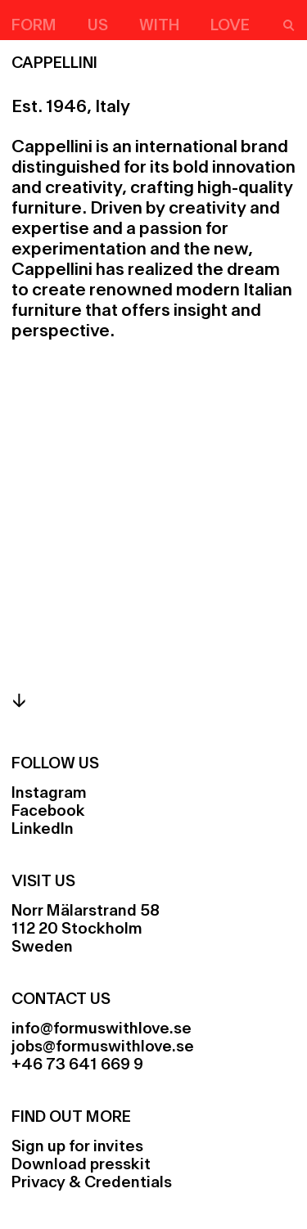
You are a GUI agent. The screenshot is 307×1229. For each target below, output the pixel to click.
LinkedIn (42, 830)
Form (33, 26)
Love (230, 26)
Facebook (48, 812)
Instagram (49, 794)
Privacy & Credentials (91, 1183)
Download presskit (81, 1165)
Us (98, 26)
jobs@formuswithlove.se (102, 1047)
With (159, 26)
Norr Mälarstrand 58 (85, 911)
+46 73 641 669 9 (77, 1065)
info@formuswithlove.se (101, 1029)
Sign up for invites (77, 1147)
